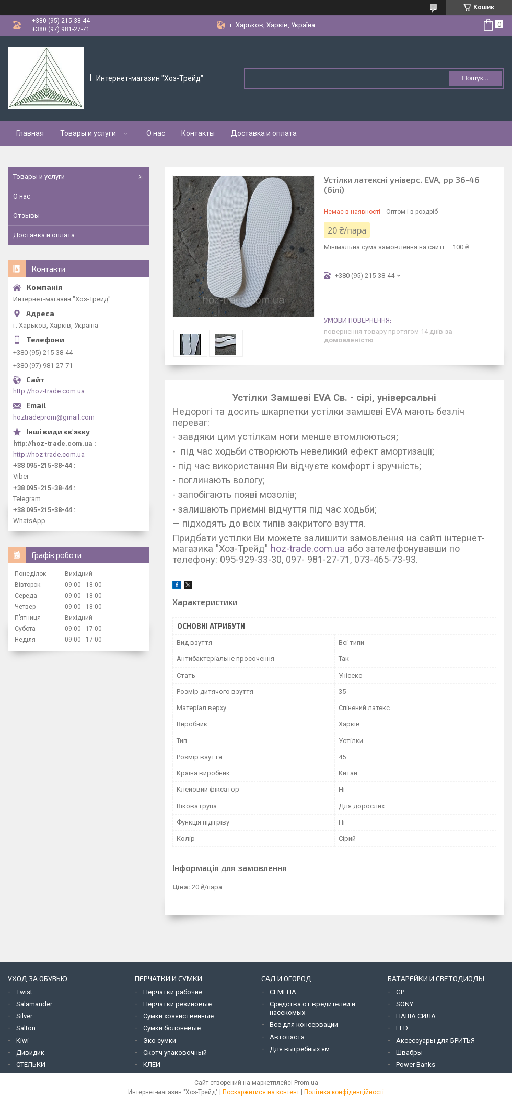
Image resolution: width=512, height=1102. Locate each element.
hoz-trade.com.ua (308, 548)
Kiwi (22, 1041)
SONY (404, 1004)
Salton (26, 1028)
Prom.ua (306, 1082)
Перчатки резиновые (177, 1004)
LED (402, 1028)
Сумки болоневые (172, 1028)
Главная (30, 133)
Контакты (198, 133)
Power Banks (415, 1065)
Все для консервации (304, 1024)
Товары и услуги (88, 133)
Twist (24, 992)
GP (400, 992)
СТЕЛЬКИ (30, 1065)
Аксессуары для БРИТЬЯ (435, 1041)
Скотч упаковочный (175, 1053)
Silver (24, 1016)
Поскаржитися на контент (261, 1092)
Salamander (34, 1004)
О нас (155, 133)
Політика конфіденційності (344, 1092)
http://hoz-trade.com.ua (49, 391)
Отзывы (26, 215)
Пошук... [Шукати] (475, 78)
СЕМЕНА (283, 992)
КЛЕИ (151, 1065)
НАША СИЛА (416, 1016)
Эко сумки (159, 1041)
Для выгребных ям (300, 1049)
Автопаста (287, 1037)
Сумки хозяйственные (178, 1016)
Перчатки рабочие (172, 992)
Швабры (409, 1053)
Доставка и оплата (264, 133)
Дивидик (30, 1053)
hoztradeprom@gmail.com (54, 417)
